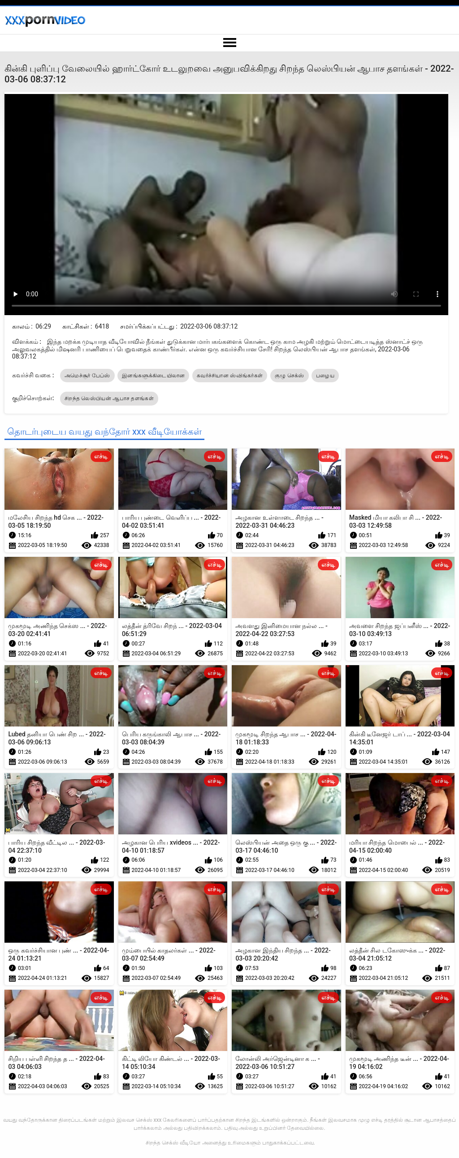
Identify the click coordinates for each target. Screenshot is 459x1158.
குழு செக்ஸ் (289, 375)
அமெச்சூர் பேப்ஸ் (87, 375)
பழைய (325, 375)
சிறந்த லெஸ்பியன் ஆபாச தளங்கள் (109, 398)
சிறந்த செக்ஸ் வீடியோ (173, 1143)
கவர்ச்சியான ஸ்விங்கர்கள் (230, 375)
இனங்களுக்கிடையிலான (153, 375)
